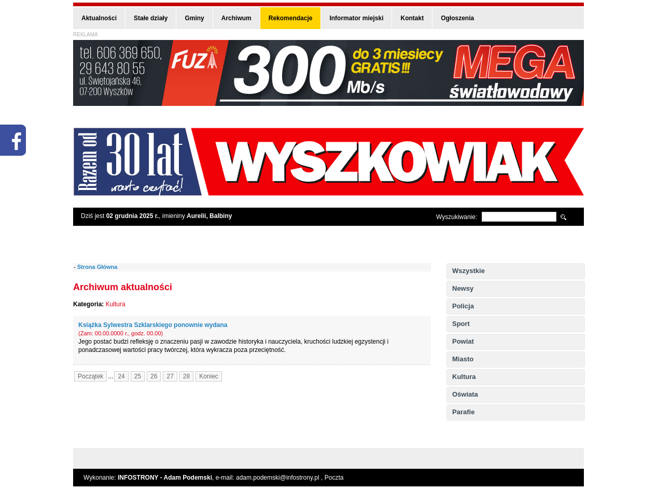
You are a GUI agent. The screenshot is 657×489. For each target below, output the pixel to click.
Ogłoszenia (457, 18)
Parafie (463, 412)
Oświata (465, 394)
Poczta (334, 477)
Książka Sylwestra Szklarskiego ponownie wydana (152, 325)
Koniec (208, 376)
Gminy (194, 18)
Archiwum (236, 18)
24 (121, 376)
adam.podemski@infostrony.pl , (280, 477)
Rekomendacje (291, 18)
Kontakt (412, 18)
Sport (461, 324)
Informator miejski (356, 18)
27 (169, 376)
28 (186, 376)
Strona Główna (97, 267)
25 (137, 376)
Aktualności (99, 18)
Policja (463, 306)
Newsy (462, 288)
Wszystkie (468, 271)
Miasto (462, 359)
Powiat (463, 341)
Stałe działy (150, 18)
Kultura (464, 377)
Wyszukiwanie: (456, 217)
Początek (90, 376)
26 (153, 376)
